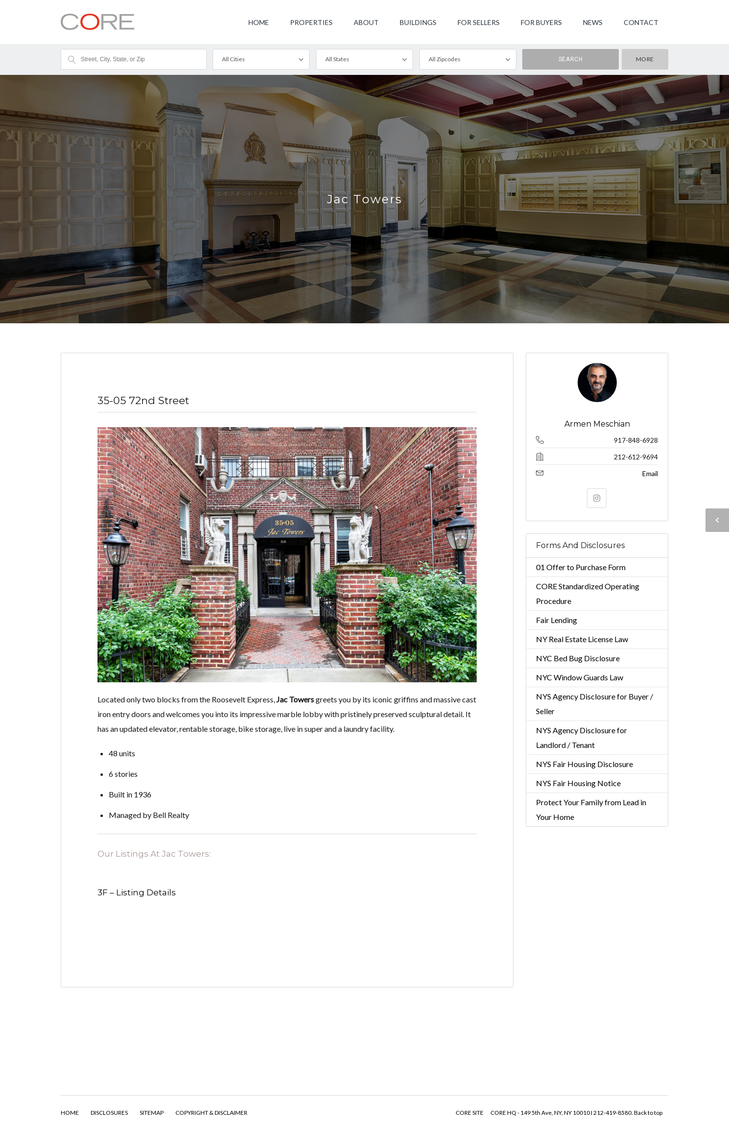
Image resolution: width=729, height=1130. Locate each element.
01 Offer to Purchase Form (581, 567)
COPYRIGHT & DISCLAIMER (211, 1112)
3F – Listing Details (136, 892)
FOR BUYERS (541, 22)
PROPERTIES (311, 22)
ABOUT (366, 22)
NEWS (593, 22)
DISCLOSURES (109, 1112)
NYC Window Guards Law (579, 677)
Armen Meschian (597, 424)
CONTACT (641, 22)
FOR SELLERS (479, 22)
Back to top (648, 1112)
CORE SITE (470, 1112)
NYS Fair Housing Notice (578, 783)
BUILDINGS (418, 22)
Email (650, 473)
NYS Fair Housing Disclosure (584, 764)
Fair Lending (556, 620)
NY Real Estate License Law (582, 639)
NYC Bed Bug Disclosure (578, 658)
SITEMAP (152, 1112)
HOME (258, 22)
